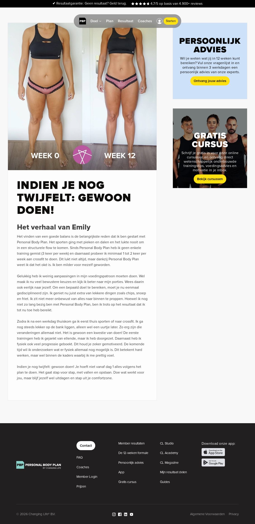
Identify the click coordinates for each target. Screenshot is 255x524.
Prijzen (81, 486)
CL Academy (169, 453)
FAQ (79, 457)
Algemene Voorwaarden (207, 514)
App (121, 472)
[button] (159, 21)
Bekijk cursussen (210, 178)
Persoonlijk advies (131, 462)
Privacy (234, 514)
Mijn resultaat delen (173, 472)
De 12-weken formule (133, 453)
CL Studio (167, 443)
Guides (165, 482)
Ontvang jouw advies (210, 80)
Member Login (86, 476)
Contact (86, 445)
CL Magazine (169, 462)
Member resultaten (131, 443)
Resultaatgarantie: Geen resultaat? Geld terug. (89, 3)
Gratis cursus (127, 482)
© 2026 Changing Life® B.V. (35, 514)
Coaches (82, 467)
